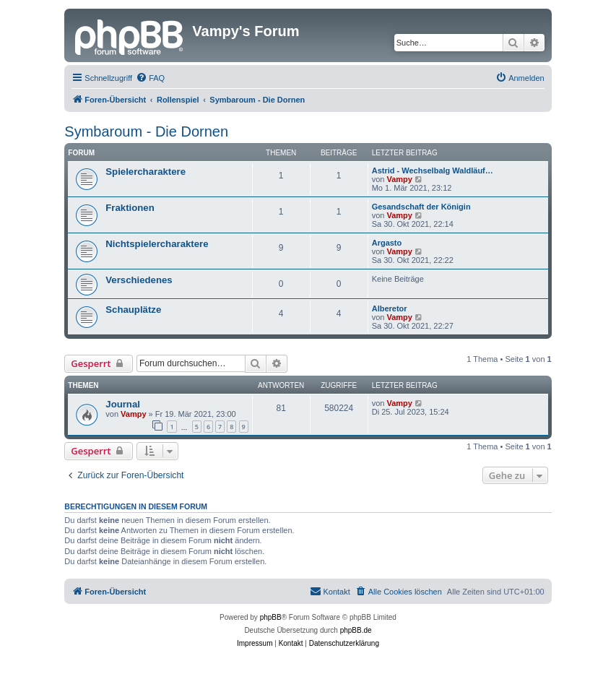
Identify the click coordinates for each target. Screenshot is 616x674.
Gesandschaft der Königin (421, 206)
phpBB (271, 617)
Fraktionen (129, 207)
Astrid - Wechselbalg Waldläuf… (432, 170)
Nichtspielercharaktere (156, 243)
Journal (122, 404)
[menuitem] (150, 78)
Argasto (387, 242)
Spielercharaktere (145, 171)
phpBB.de (356, 630)
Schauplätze (133, 309)
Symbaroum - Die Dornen (146, 131)
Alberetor (389, 308)
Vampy (399, 179)
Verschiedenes (138, 280)
